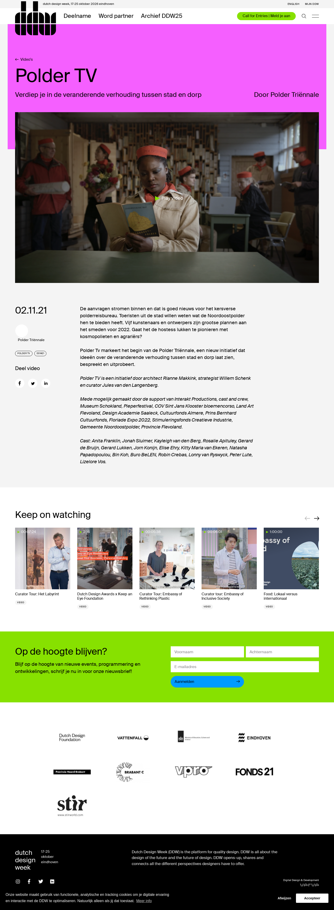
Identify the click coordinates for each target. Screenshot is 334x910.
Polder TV (23, 353)
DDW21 (40, 353)
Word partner (116, 16)
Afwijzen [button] (284, 898)
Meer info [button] (144, 901)
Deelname (77, 16)
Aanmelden (207, 681)
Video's (24, 59)
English (293, 4)
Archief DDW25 (161, 16)
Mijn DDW (312, 4)
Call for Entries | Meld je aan (266, 15)
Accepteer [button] (312, 898)
